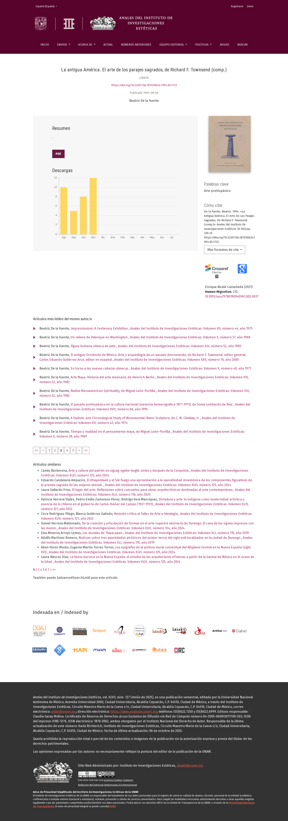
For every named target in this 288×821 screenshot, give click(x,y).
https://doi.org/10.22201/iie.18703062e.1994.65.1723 (144, 85)
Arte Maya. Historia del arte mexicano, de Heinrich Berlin (113, 377)
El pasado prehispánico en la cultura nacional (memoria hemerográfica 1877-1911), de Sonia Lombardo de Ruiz (152, 404)
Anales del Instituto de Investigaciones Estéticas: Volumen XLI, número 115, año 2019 (187, 533)
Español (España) (48, 6)
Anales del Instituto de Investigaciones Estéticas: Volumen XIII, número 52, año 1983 (179, 346)
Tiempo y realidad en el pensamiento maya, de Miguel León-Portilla (121, 431)
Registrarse (237, 6)
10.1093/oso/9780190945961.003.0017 (232, 296)
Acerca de (85, 44)
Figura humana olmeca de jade (93, 346)
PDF (58, 154)
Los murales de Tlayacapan (102, 533)
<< (36, 450)
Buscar (242, 44)
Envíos (62, 44)
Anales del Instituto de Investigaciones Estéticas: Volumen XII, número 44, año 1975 (191, 328)
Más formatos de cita (223, 250)
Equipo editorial (172, 44)
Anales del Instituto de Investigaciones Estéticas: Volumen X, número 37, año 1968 (190, 337)
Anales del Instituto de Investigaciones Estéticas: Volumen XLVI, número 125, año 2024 (168, 485)
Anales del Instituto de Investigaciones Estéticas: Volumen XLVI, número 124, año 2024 (121, 528)
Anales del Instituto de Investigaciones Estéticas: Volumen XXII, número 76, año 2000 (176, 360)
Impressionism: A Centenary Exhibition (100, 328)
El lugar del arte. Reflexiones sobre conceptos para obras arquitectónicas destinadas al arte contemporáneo (152, 490)
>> (86, 450)
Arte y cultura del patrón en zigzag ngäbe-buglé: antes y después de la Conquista (129, 470)
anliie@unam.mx (63, 711)
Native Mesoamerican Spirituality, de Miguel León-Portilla (113, 391)
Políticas (202, 44)
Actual (108, 44)
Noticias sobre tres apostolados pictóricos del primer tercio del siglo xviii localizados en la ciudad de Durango (160, 538)
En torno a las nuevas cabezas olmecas (100, 368)
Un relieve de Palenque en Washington (99, 337)
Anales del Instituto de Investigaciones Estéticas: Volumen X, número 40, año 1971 (191, 368)
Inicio (44, 44)
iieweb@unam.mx (190, 765)
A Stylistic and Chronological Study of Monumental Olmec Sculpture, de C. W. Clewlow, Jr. (135, 418)
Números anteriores (136, 44)
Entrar (250, 6)
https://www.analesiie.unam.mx (133, 711)
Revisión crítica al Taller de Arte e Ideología (146, 514)
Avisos (224, 44)
